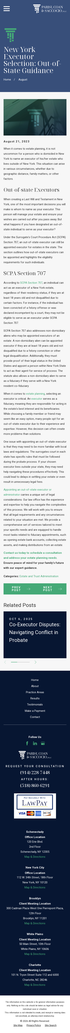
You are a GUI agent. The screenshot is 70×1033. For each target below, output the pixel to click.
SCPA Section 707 (31, 282)
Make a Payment (35, 711)
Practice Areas (35, 692)
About (35, 686)
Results (35, 698)
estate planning (35, 393)
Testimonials (35, 704)
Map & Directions (34, 856)
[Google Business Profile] (43, 743)
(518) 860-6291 (35, 785)
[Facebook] (27, 743)
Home (35, 680)
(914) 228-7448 (35, 772)
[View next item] (35, 662)
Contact (35, 717)
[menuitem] (18, 1025)
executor (36, 398)
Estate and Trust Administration (39, 576)
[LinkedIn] (35, 743)
